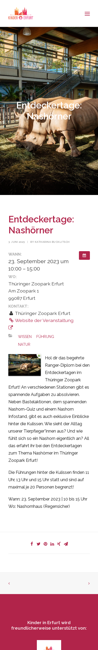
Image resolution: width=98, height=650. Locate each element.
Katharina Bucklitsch (52, 241)
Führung (45, 337)
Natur (24, 344)
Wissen (25, 337)
